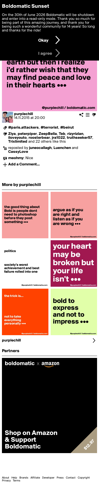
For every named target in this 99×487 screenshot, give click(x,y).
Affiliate (35, 477)
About (5, 477)
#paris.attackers (23, 128)
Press (60, 477)
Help (14, 477)
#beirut (67, 128)
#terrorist (49, 128)
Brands (23, 477)
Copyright (84, 477)
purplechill (23, 114)
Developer (48, 477)
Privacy (6, 480)
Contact (71, 477)
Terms (16, 480)
